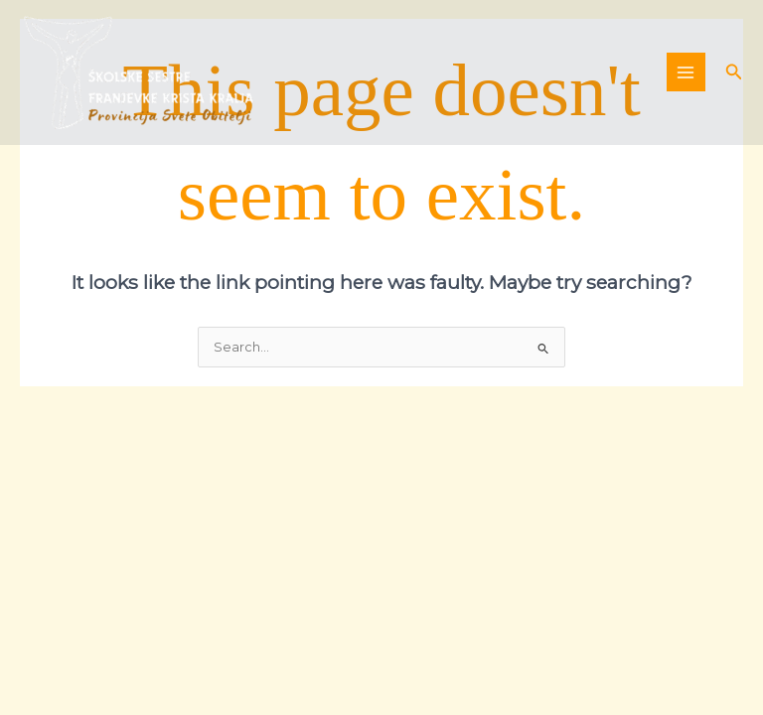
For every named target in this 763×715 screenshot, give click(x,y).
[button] (734, 72)
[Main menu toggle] (686, 72)
